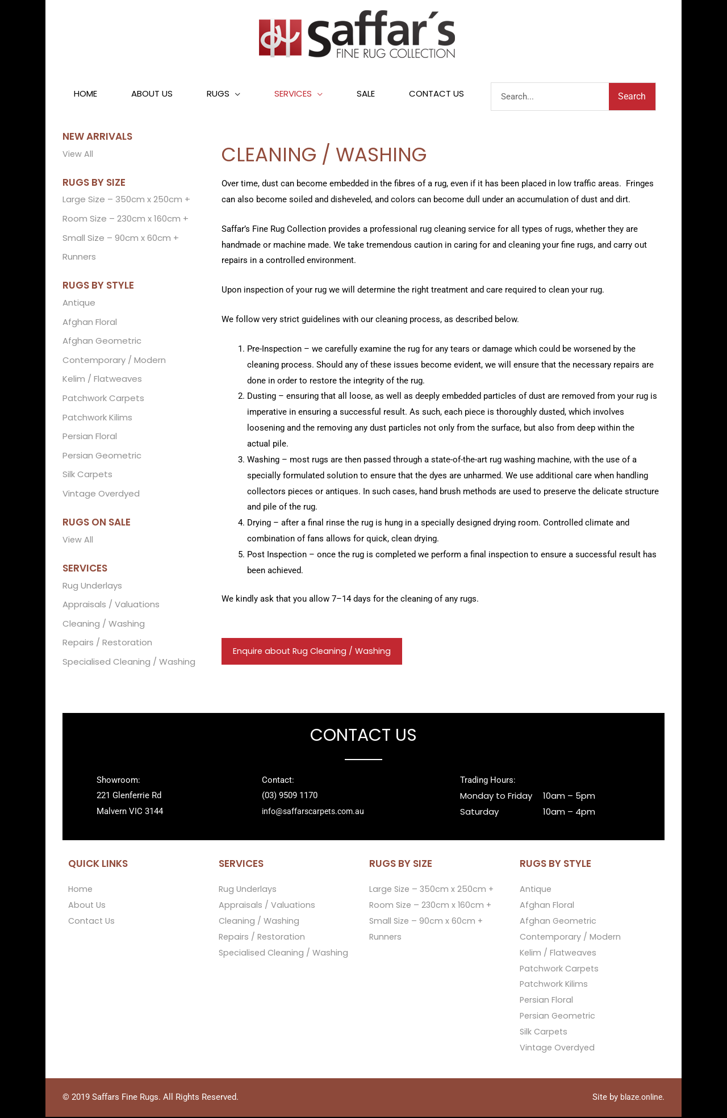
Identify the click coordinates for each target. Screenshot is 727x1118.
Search (632, 96)
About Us (87, 906)
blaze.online (639, 1098)
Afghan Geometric (101, 342)
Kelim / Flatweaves (102, 380)
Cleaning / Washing (103, 626)
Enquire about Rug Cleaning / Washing (313, 652)
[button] (223, 94)
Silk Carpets (87, 476)
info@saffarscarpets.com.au (316, 813)
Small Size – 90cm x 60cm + (120, 238)
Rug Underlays (92, 587)
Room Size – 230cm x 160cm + (125, 220)
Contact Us (92, 922)
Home (81, 890)
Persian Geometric (101, 457)
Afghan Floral (89, 323)
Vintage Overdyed (101, 495)
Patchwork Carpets (103, 400)
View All (78, 154)
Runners (79, 258)
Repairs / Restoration (107, 645)
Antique (78, 304)
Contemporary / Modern (114, 361)
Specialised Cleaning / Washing (128, 664)
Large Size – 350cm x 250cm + (126, 200)
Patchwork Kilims (97, 418)
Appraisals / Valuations (111, 606)
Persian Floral (89, 438)
